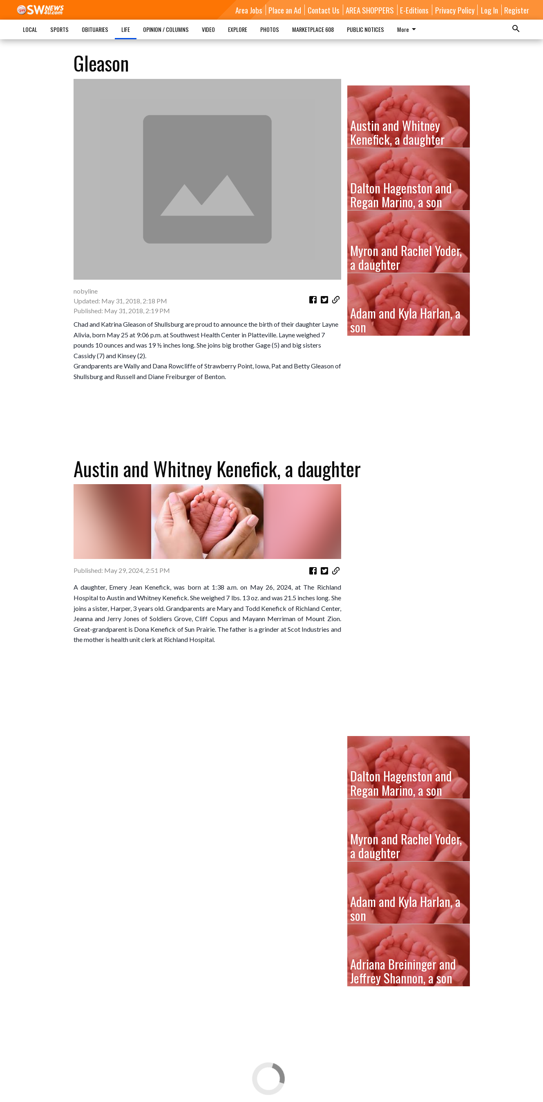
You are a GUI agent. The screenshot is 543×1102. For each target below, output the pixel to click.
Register (516, 9)
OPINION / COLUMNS (166, 29)
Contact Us (324, 9)
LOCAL (30, 29)
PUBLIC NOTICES (365, 29)
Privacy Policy (455, 9)
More (408, 29)
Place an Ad (284, 9)
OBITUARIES (95, 29)
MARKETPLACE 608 (313, 29)
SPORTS (59, 29)
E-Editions (414, 9)
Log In (489, 9)
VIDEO (208, 29)
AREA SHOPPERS (370, 9)
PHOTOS (269, 29)
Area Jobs (248, 9)
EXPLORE (237, 29)
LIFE (125, 29)
